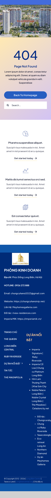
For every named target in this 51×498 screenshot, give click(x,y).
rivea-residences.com (24, 313)
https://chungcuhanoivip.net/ (29, 301)
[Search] (8, 105)
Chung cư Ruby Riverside (42, 427)
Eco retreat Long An (41, 442)
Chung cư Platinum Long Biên (38, 371)
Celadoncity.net (40, 408)
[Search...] (25, 105)
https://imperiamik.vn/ (29, 318)
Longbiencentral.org (24, 482)
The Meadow (38, 404)
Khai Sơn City (39, 386)
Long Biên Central (33, 479)
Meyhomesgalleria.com (25, 307)
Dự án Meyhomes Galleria (43, 461)
